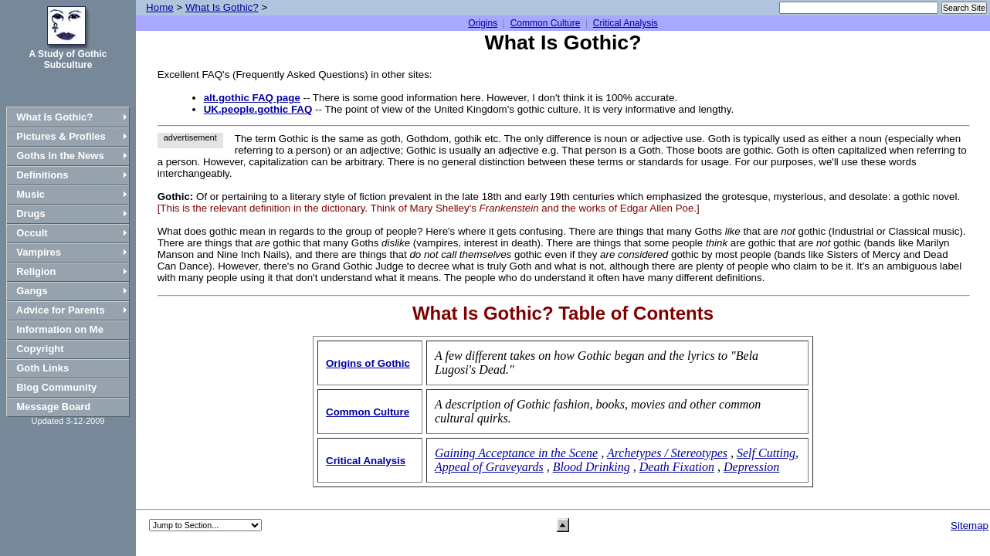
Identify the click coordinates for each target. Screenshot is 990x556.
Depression (751, 466)
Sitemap (969, 525)
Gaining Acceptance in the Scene (516, 452)
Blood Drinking (591, 466)
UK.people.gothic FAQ (258, 109)
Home (160, 7)
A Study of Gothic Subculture (68, 59)
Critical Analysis (625, 23)
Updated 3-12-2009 (68, 420)
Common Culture (545, 23)
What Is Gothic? (222, 7)
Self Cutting (766, 452)
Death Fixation (676, 466)
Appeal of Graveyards (489, 466)
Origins (482, 23)
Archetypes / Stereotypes (667, 452)
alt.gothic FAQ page (252, 97)
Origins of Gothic (368, 363)
